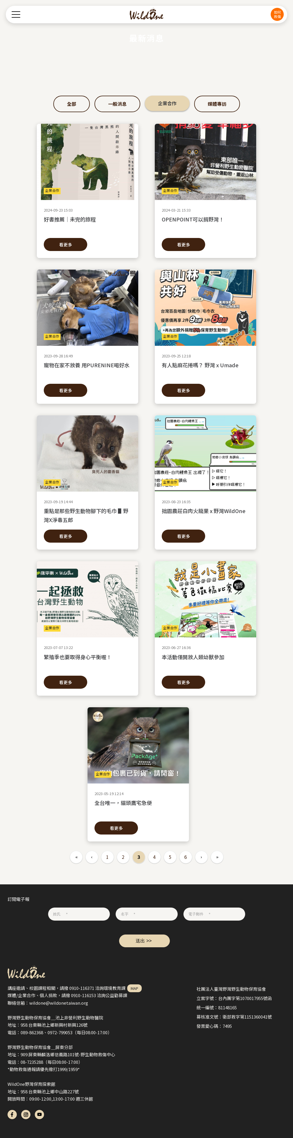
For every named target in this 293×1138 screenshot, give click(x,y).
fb (12, 1114)
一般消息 (117, 103)
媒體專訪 (217, 103)
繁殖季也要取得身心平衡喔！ (87, 661)
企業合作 (167, 103)
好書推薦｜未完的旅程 (87, 223)
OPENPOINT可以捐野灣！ (205, 223)
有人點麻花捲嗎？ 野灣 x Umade (205, 369)
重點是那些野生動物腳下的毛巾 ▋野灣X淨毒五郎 (87, 515)
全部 (71, 103)
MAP (134, 988)
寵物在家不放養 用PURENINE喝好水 (87, 369)
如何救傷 (277, 14)
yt (39, 1114)
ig (25, 1114)
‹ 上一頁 (91, 857)
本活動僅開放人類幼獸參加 (205, 661)
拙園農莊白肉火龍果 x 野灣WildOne (205, 515)
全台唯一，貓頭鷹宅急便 (138, 807)
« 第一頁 (76, 857)
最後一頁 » (217, 857)
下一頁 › (201, 857)
